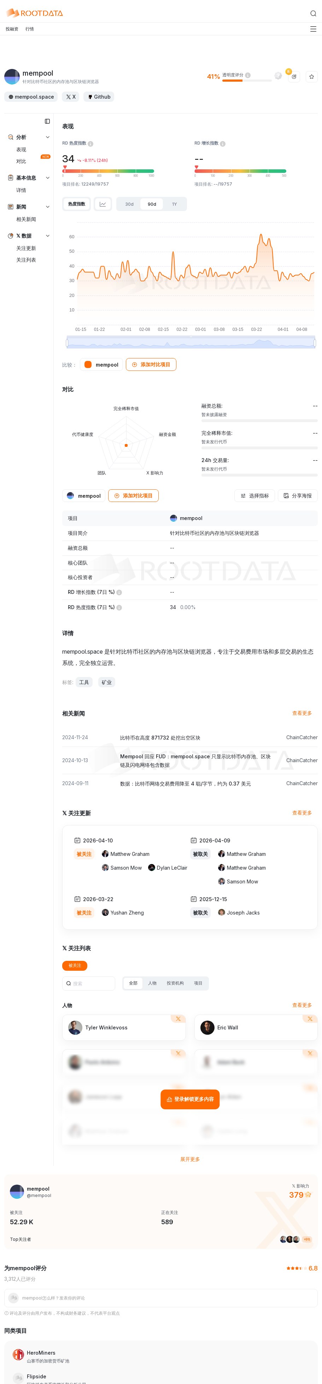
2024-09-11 (75, 783)
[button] (151, 364)
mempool (191, 518)
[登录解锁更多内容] (189, 1099)
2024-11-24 (75, 737)
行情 (29, 28)
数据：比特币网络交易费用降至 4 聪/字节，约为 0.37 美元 (185, 784)
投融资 (12, 28)
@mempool (39, 1195)
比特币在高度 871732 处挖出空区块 (160, 738)
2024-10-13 (75, 760)
